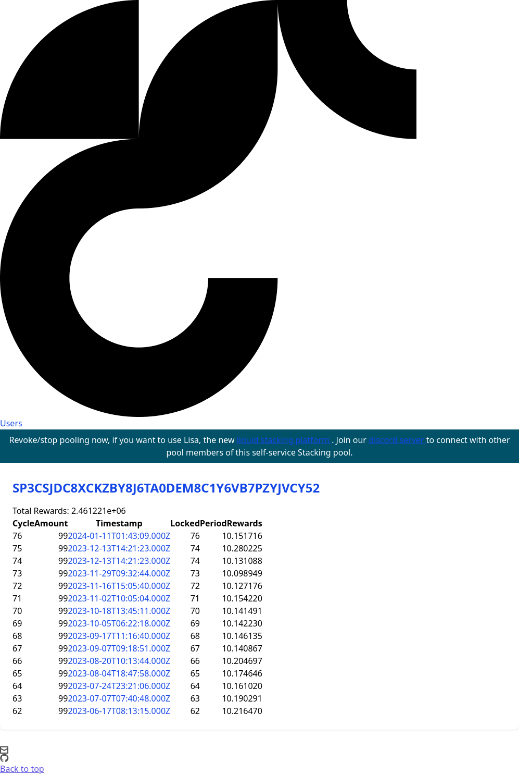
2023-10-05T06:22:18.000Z (119, 623)
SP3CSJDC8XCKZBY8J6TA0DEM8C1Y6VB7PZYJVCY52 (166, 487)
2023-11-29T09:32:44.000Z (119, 573)
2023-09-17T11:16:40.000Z (119, 636)
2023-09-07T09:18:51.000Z (119, 648)
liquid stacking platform (284, 440)
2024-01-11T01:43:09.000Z (119, 536)
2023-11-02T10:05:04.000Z (119, 598)
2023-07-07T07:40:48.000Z (119, 698)
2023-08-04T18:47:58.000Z (119, 673)
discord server (397, 440)
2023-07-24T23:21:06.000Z (119, 686)
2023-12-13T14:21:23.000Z (119, 548)
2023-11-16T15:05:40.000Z (119, 586)
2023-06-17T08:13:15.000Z (119, 711)
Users (11, 423)
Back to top (22, 768)
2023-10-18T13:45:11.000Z (119, 611)
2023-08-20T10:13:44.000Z (119, 661)
